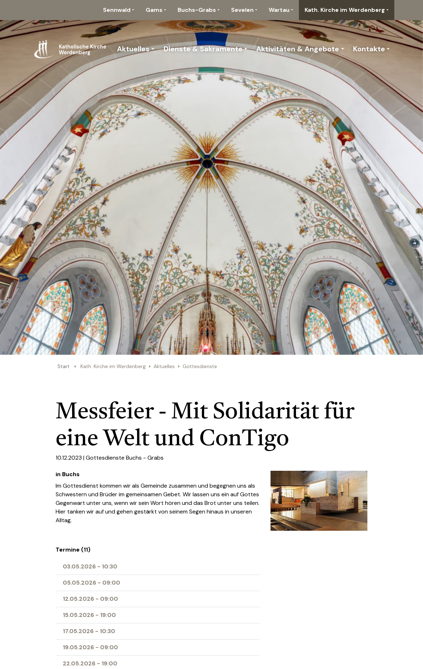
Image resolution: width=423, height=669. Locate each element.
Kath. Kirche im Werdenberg (345, 10)
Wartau (279, 10)
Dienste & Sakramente (203, 49)
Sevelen (242, 10)
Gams (154, 10)
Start (63, 366)
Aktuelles (133, 49)
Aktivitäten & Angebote (297, 49)
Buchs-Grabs (197, 10)
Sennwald (117, 10)
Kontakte (369, 49)
